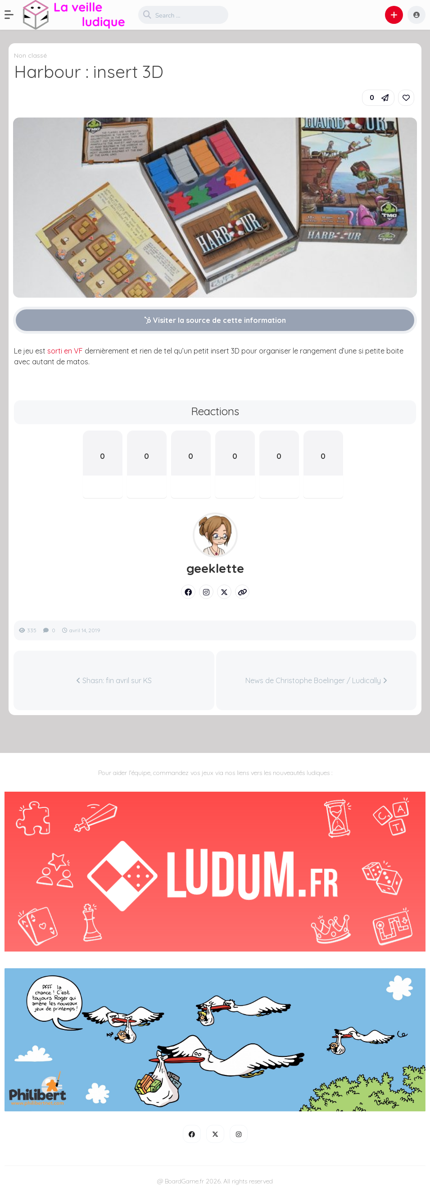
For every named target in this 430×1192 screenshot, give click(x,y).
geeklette (215, 568)
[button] (14, 15)
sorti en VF (65, 350)
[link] (406, 98)
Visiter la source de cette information (215, 320)
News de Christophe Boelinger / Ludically (316, 680)
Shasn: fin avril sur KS (114, 680)
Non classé (30, 55)
